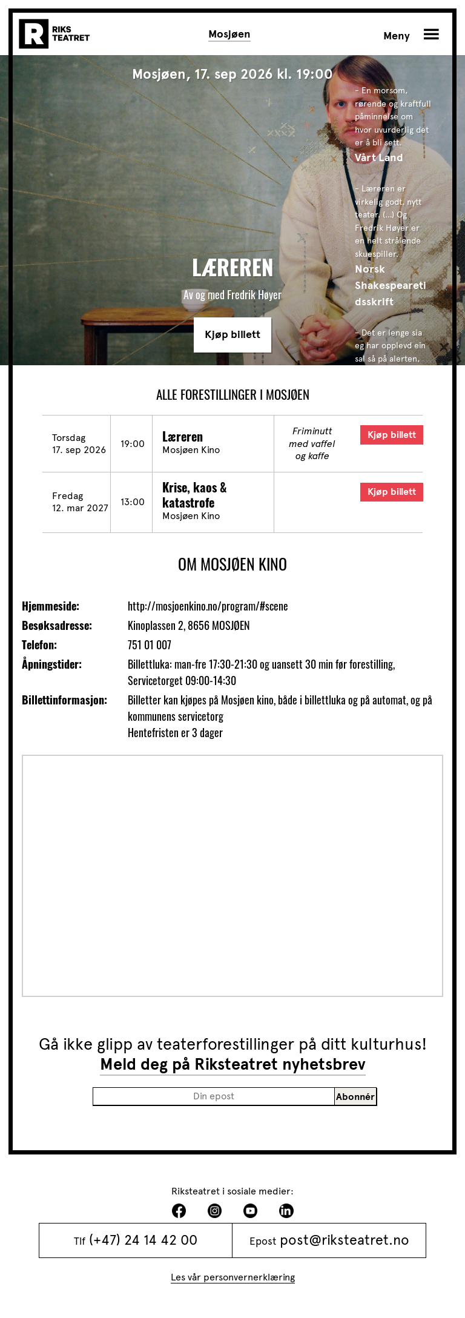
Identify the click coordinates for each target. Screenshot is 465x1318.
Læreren (182, 436)
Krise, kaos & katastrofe (194, 494)
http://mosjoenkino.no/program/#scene (208, 606)
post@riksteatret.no (344, 1240)
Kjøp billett (232, 334)
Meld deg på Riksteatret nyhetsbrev (233, 1064)
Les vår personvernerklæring (233, 1277)
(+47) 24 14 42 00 (143, 1240)
